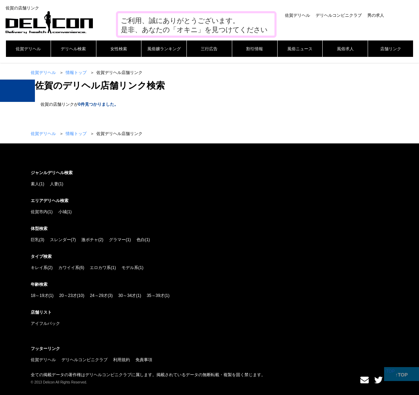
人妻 (54, 183)
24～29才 (99, 295)
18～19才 (40, 295)
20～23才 (68, 295)
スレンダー (60, 239)
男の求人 (375, 15)
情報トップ (76, 72)
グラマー (117, 239)
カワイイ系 (68, 267)
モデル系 (130, 267)
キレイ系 (39, 267)
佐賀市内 (39, 211)
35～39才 (155, 295)
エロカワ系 (100, 267)
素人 (35, 183)
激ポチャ (89, 239)
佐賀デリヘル (297, 15)
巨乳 (35, 239)
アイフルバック (45, 323)
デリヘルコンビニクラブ (339, 15)
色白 (141, 239)
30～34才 (127, 295)
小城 (62, 211)
